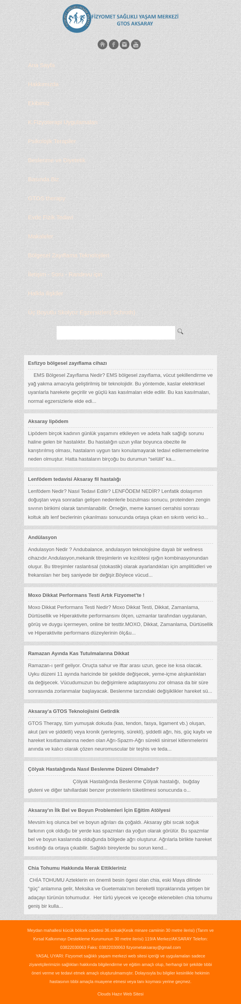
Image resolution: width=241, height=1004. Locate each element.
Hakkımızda (43, 84)
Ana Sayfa (41, 65)
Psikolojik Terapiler (52, 141)
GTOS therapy (46, 198)
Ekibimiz (39, 103)
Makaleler (40, 236)
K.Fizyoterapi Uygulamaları (63, 122)
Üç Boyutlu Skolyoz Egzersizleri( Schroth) (81, 312)
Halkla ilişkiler (45, 293)
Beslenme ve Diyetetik (56, 160)
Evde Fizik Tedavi (50, 217)
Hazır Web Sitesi (128, 994)
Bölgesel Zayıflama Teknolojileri (68, 255)
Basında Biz (43, 179)
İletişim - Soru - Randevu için (65, 274)
